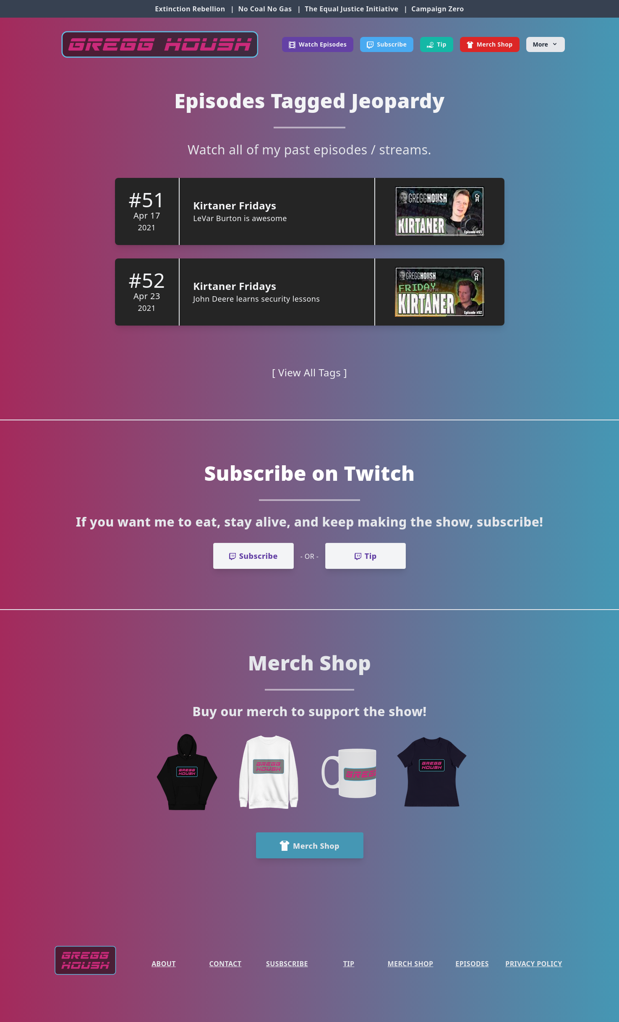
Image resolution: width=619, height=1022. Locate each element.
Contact (225, 963)
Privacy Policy (533, 963)
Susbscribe (287, 963)
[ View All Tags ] (309, 372)
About (163, 963)
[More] (545, 44)
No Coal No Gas (265, 8)
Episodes (471, 963)
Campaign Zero (437, 8)
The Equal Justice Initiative (351, 8)
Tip (349, 963)
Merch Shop (411, 963)
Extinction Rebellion (190, 8)
